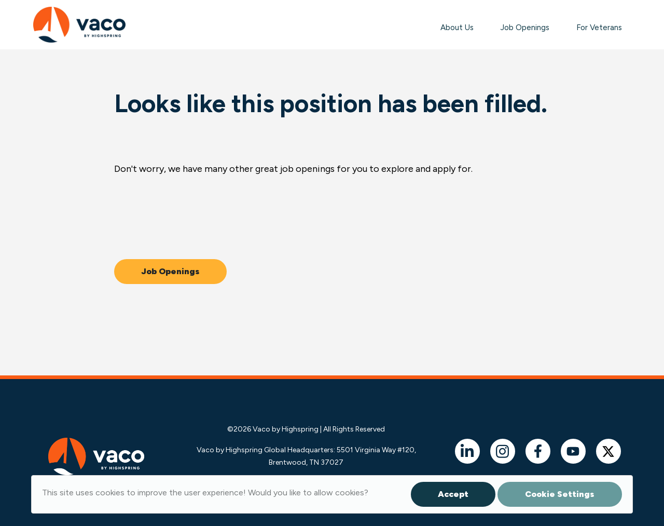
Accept (453, 494)
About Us (457, 27)
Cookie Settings (559, 494)
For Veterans (599, 27)
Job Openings (525, 27)
